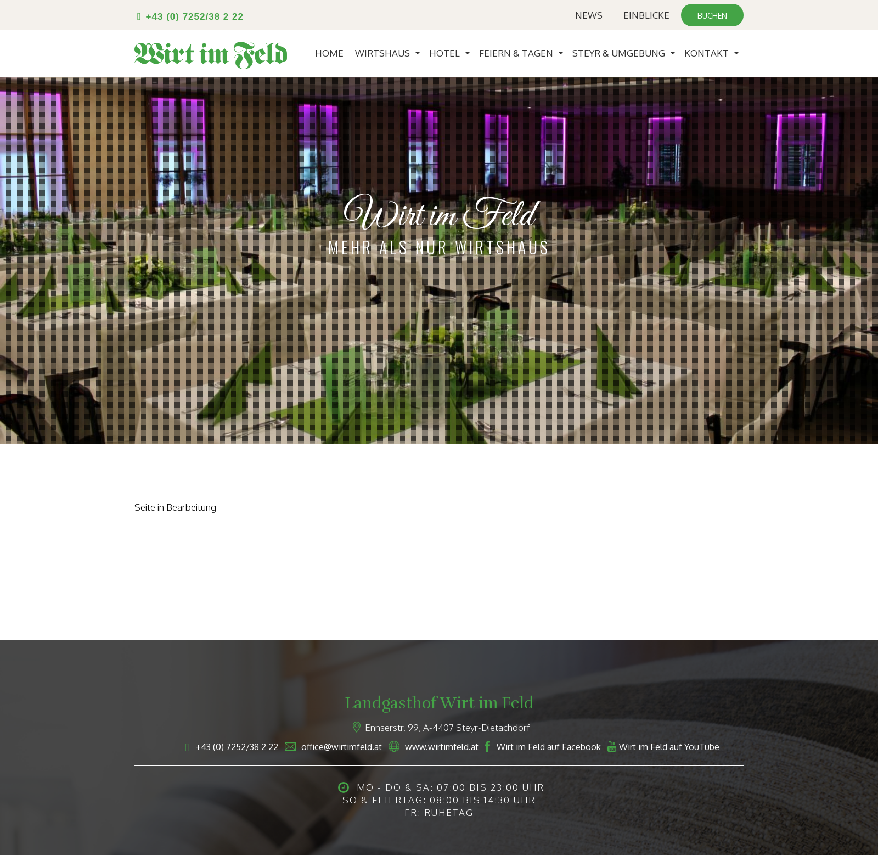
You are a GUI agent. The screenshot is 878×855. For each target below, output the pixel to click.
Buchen (712, 15)
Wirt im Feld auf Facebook (549, 746)
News (589, 15)
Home (329, 53)
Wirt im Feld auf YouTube (669, 746)
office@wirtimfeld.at (341, 746)
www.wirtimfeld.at (442, 746)
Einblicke (646, 15)
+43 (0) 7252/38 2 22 (195, 17)
